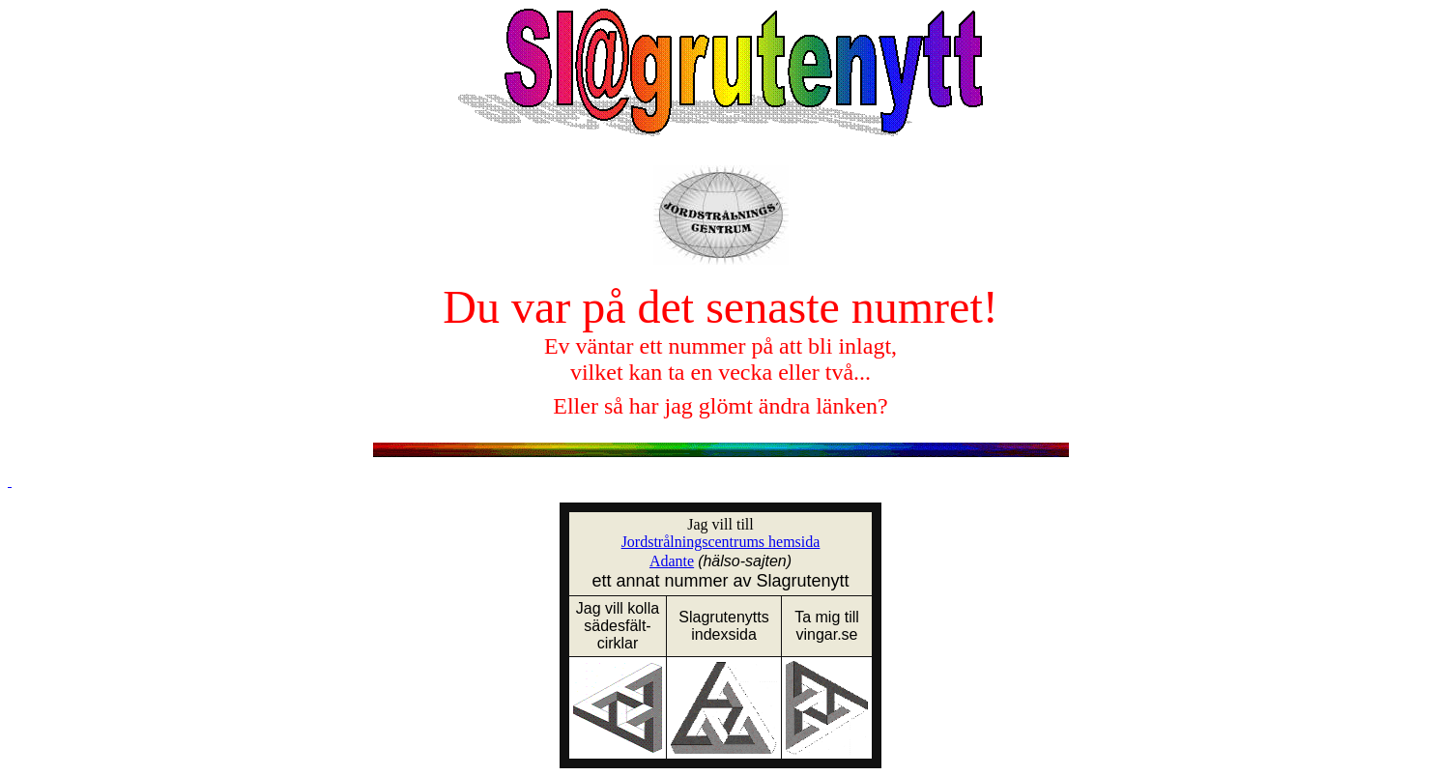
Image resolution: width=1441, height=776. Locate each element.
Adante (671, 561)
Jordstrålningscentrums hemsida (721, 541)
